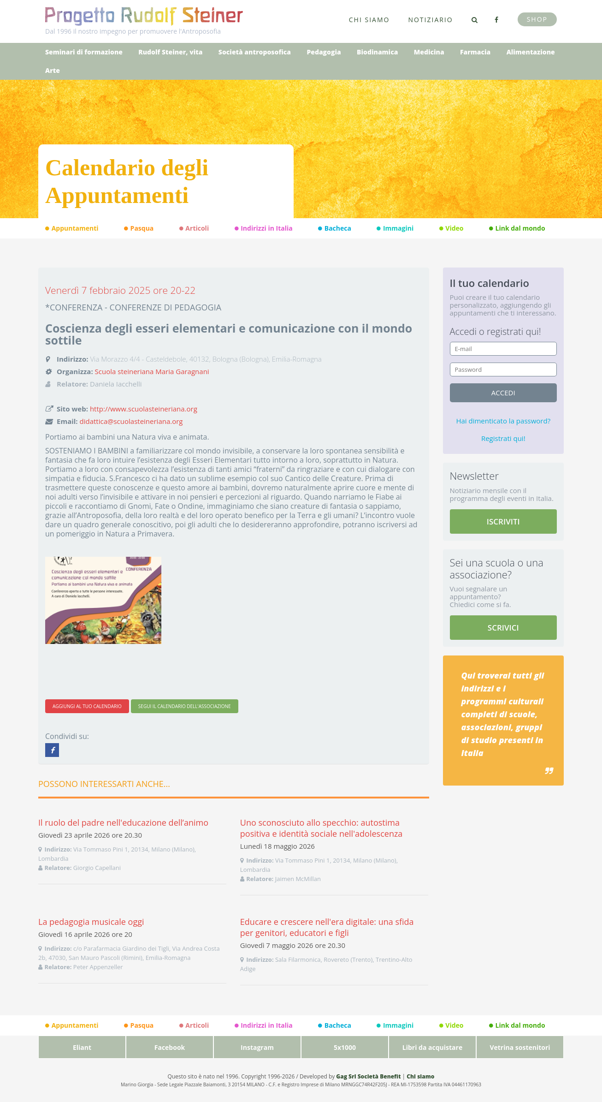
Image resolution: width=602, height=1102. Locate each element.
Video (451, 228)
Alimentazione (531, 52)
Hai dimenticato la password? (503, 420)
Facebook (169, 1047)
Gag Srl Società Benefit (368, 1076)
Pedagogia (324, 52)
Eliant (82, 1047)
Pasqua (138, 228)
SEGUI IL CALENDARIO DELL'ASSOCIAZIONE (184, 706)
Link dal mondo (517, 228)
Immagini (395, 228)
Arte (52, 70)
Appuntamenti (72, 228)
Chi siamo (369, 19)
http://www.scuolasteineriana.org (143, 408)
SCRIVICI (503, 627)
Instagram (257, 1047)
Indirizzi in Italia (264, 228)
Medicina (429, 52)
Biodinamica (377, 52)
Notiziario (430, 19)
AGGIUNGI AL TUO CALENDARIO (87, 706)
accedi (503, 392)
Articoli (194, 228)
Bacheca (334, 228)
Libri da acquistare (432, 1047)
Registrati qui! (503, 438)
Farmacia (475, 52)
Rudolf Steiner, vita (170, 52)
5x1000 (345, 1047)
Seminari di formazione (84, 52)
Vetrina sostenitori (520, 1047)
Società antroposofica (254, 52)
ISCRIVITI (503, 521)
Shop (537, 19)
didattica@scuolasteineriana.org (131, 421)
